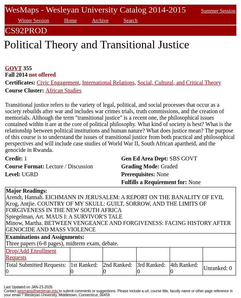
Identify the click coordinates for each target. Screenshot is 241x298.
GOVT (13, 68)
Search (131, 20)
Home (70, 20)
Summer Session (218, 11)
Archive (100, 20)
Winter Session (33, 20)
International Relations (108, 83)
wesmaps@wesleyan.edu (38, 291)
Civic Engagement (58, 83)
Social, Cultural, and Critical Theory (179, 83)
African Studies (63, 90)
